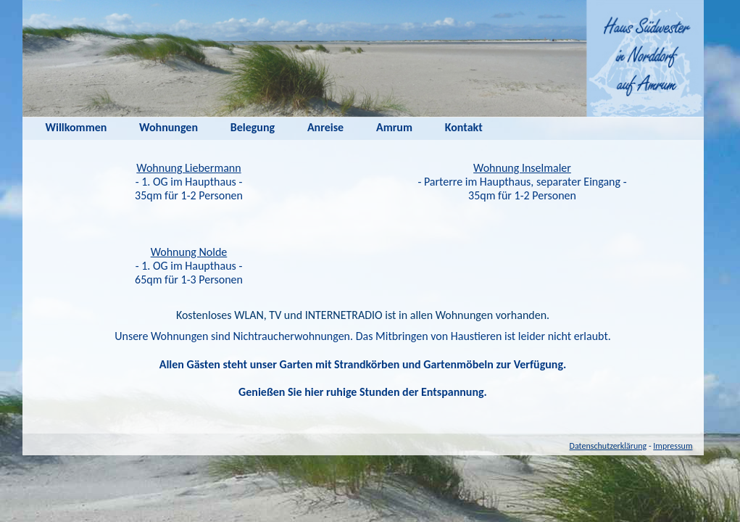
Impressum (672, 446)
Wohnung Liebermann (188, 168)
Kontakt (464, 127)
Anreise (325, 127)
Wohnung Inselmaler (522, 168)
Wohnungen (168, 127)
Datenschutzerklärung (608, 446)
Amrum (394, 127)
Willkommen (76, 127)
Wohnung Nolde (189, 252)
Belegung (252, 127)
